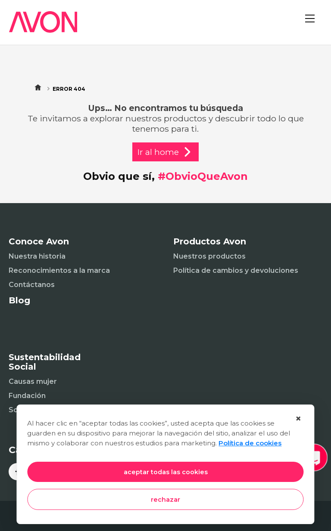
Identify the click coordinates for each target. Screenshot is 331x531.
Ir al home (165, 152)
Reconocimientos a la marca (59, 270)
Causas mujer (33, 381)
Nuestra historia (37, 256)
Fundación (27, 396)
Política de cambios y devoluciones (235, 270)
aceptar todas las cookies (166, 472)
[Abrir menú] (313, 25)
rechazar (165, 499)
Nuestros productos (209, 256)
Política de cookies (250, 443)
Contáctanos (32, 285)
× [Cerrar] (298, 418)
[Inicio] (39, 27)
